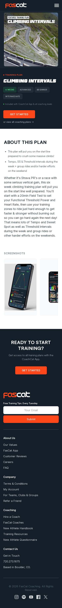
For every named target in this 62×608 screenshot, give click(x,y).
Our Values (10, 444)
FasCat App (10, 450)
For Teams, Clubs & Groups (20, 495)
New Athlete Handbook (18, 528)
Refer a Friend (12, 501)
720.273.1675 (11, 561)
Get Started (19, 114)
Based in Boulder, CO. (16, 567)
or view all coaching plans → (18, 121)
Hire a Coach (11, 516)
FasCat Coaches (13, 522)
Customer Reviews (15, 456)
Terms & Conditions (15, 483)
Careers (8, 462)
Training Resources (15, 534)
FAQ (6, 467)
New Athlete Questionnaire (20, 539)
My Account (11, 489)
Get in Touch (11, 555)
